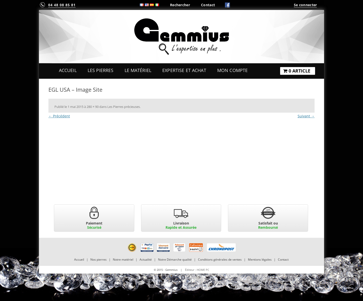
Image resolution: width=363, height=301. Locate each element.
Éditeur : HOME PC (197, 270)
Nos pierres (98, 259)
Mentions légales (260, 259)
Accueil (68, 70)
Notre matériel (123, 259)
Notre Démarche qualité (175, 259)
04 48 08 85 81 (62, 4)
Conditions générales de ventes (220, 259)
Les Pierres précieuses (123, 106)
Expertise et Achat (184, 70)
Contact (208, 4)
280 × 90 (93, 106)
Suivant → (306, 116)
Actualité (146, 259)
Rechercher (180, 4)
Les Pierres (101, 70)
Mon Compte (232, 70)
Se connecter (305, 4)
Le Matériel (138, 70)
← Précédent (59, 116)
